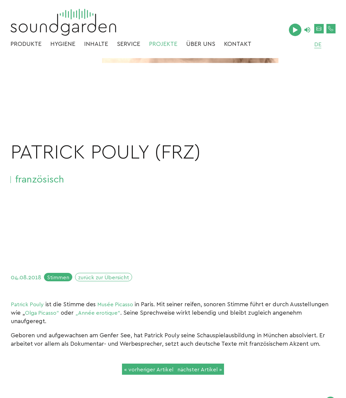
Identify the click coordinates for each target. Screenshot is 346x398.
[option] (190, 159)
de (314, 45)
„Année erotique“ (102, 315)
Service (128, 45)
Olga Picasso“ (43, 315)
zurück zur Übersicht (109, 279)
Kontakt (237, 45)
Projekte (163, 45)
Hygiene (62, 45)
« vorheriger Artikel (145, 373)
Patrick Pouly (28, 307)
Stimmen (59, 279)
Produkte (26, 45)
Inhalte (96, 45)
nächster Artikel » (203, 373)
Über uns (200, 45)
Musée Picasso (119, 307)
